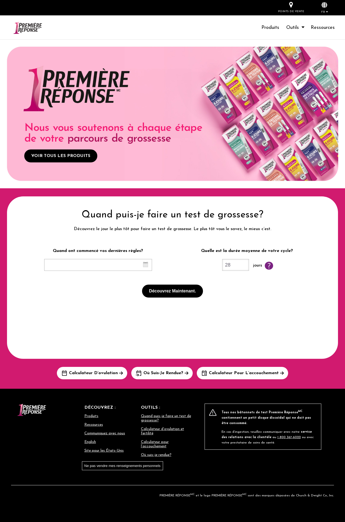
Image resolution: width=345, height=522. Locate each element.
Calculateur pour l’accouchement (155, 444)
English (90, 442)
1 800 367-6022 (289, 437)
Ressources (323, 27)
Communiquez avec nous (104, 433)
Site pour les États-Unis (104, 451)
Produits (270, 27)
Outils (295, 27)
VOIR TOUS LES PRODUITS (60, 156)
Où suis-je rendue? (156, 455)
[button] (324, 7)
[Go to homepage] (34, 28)
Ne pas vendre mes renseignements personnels (122, 466)
